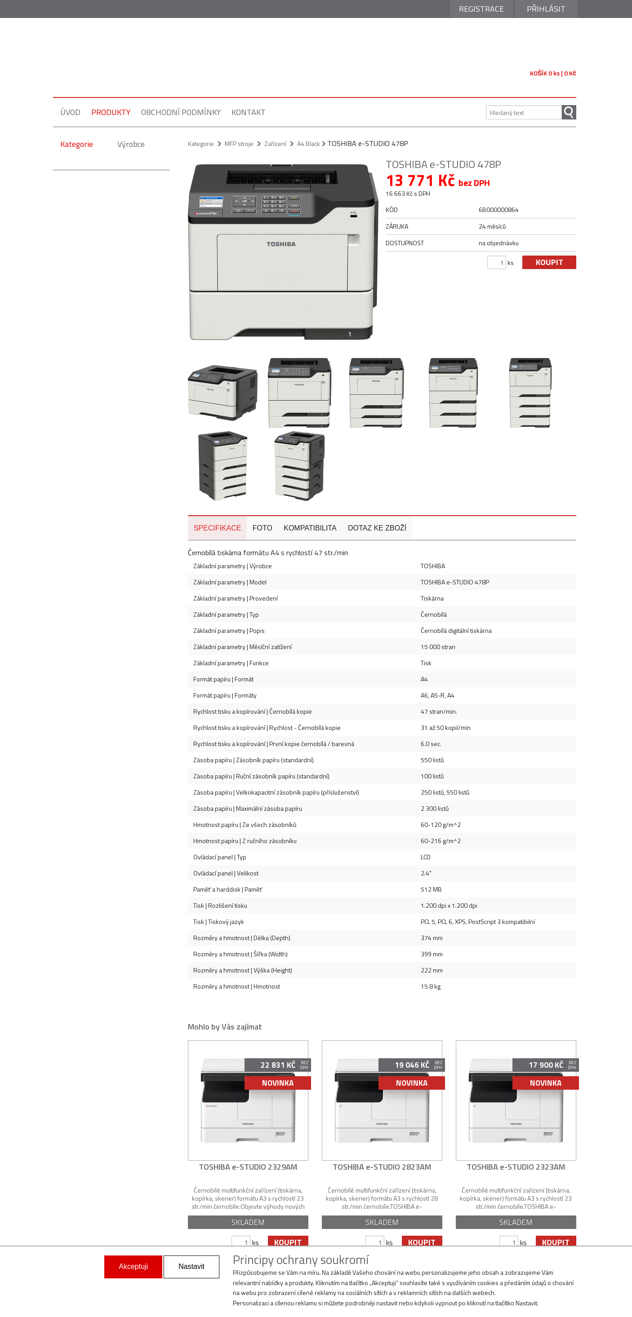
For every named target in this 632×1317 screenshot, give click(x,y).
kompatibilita (308, 507)
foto (261, 507)
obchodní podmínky (181, 112)
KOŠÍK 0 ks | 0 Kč (553, 73)
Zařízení (275, 143)
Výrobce (131, 144)
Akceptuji (133, 1266)
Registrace (481, 9)
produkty (110, 112)
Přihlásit (546, 9)
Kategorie (76, 144)
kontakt (248, 112)
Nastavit (191, 1266)
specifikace (217, 507)
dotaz (375, 507)
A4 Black (308, 143)
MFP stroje (239, 143)
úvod (70, 112)
